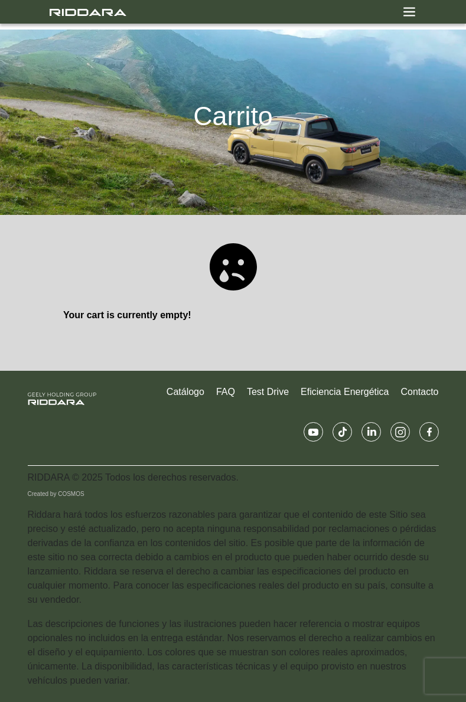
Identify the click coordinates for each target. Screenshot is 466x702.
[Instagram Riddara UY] (400, 432)
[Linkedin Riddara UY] (371, 432)
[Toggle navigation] (409, 12)
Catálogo (185, 392)
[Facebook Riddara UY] (429, 432)
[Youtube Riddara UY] (313, 432)
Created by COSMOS (56, 494)
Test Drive (268, 392)
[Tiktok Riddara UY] (342, 432)
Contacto (419, 392)
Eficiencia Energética (345, 392)
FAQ (225, 392)
